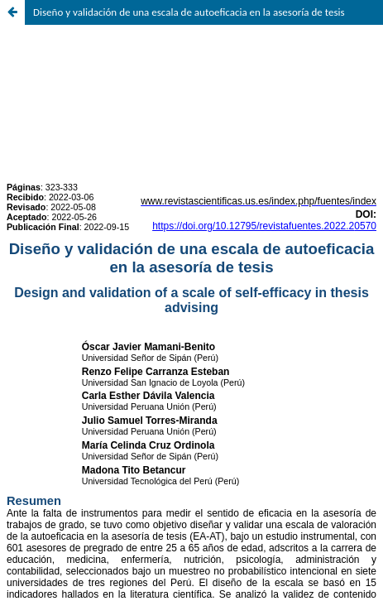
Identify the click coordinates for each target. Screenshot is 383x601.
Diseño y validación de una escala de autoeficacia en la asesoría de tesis (189, 12)
